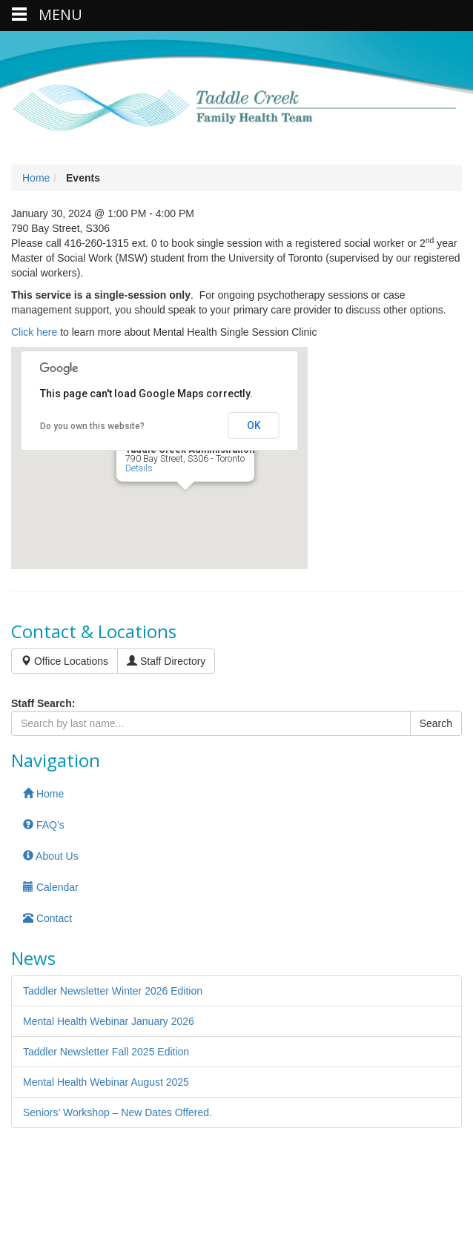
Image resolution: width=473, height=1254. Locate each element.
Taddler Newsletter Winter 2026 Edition (112, 991)
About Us (51, 856)
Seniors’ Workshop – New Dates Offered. (117, 1112)
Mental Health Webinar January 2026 (108, 1021)
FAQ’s (43, 825)
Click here (34, 332)
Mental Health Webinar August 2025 (106, 1082)
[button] (185, 503)
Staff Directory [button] (166, 661)
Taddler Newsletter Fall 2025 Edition (106, 1052)
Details (139, 467)
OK (254, 425)
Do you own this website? (92, 426)
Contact (47, 918)
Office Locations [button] (64, 661)
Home (36, 178)
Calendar (51, 887)
